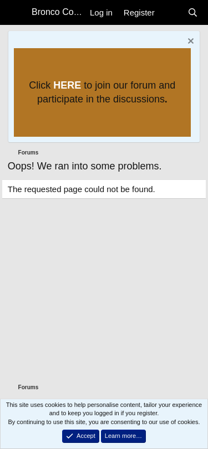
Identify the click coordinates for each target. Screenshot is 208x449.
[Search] (193, 12)
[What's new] (171, 12)
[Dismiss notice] (189, 42)
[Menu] (16, 12)
